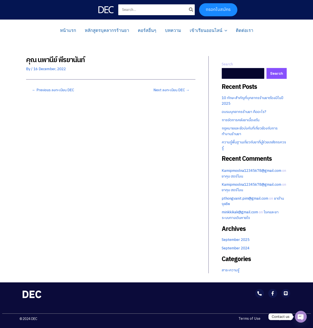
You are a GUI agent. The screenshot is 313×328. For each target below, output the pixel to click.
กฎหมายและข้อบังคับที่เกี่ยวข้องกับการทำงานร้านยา (250, 131)
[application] (224, 30)
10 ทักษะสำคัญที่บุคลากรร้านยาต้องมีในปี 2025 (253, 101)
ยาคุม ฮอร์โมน (238, 176)
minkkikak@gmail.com (240, 212)
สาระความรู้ (231, 270)
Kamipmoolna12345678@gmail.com (252, 171)
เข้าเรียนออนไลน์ (208, 30)
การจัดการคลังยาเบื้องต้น (241, 120)
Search (227, 64)
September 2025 (236, 240)
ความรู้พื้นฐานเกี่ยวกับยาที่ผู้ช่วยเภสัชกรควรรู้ (252, 145)
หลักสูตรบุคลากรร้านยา (107, 30)
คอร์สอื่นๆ (147, 30)
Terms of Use (249, 319)
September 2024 (236, 248)
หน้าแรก (68, 30)
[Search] (191, 10)
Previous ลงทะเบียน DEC (53, 90)
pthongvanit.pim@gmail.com (246, 198)
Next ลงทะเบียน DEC (171, 90)
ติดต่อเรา (244, 30)
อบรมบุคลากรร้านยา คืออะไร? (244, 112)
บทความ (173, 30)
